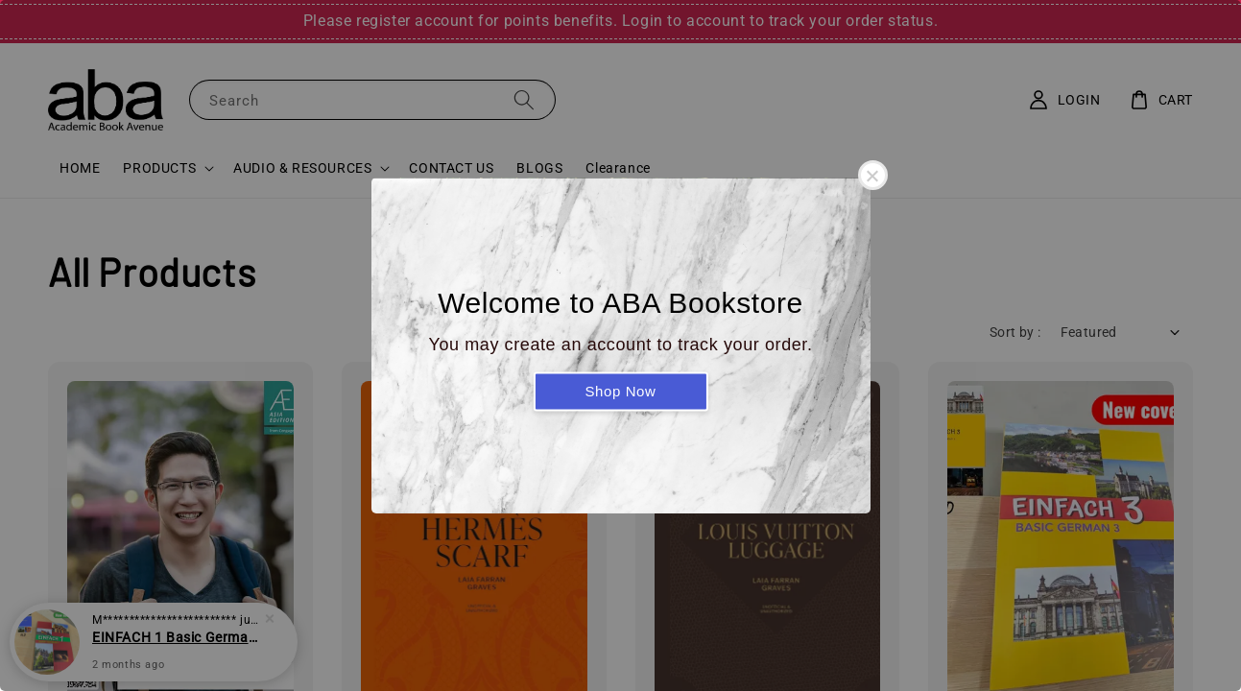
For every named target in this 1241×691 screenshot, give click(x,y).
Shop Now (620, 391)
